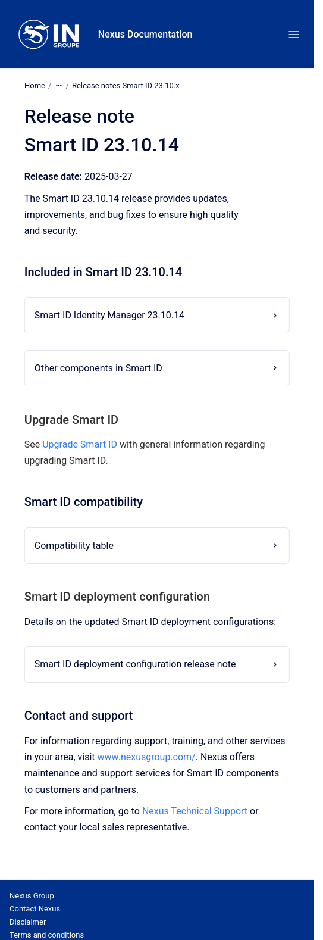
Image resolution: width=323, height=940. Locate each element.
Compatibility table (74, 545)
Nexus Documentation (145, 34)
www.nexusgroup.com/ (147, 757)
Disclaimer (28, 921)
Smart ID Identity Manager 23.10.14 (109, 315)
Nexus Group (32, 895)
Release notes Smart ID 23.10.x (126, 85)
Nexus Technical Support (194, 811)
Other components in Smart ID (98, 368)
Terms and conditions (47, 934)
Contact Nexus (35, 908)
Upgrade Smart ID (79, 444)
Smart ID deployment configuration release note (135, 664)
